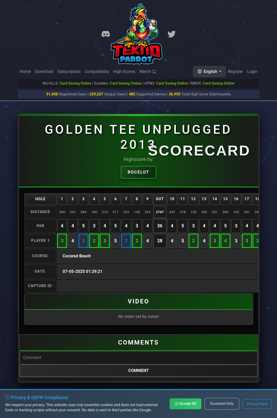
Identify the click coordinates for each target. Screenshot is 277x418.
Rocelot (138, 172)
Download (44, 71)
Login (252, 72)
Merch (147, 71)
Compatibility (97, 71)
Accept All (185, 403)
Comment (138, 370)
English (207, 71)
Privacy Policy (257, 404)
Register (235, 71)
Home (25, 71)
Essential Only (222, 403)
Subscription (69, 71)
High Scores (124, 71)
